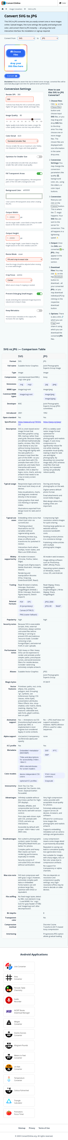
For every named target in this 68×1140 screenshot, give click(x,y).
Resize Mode (11, 254)
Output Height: (12, 233)
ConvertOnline (10, 3)
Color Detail (11, 136)
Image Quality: (12, 115)
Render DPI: (11, 94)
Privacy (32, 1128)
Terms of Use (44, 1128)
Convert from (9, 38)
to (38, 38)
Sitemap (21, 1128)
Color (62, 3)
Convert (12, 76)
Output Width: (12, 212)
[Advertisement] (49, 55)
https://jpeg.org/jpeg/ (52, 422)
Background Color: (13, 190)
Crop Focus (10, 275)
